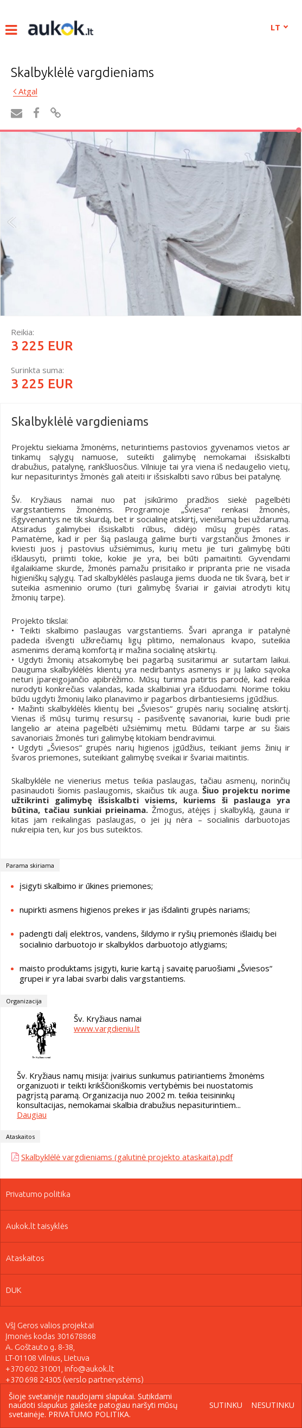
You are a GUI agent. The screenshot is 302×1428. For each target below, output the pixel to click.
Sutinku (225, 1405)
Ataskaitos (25, 1258)
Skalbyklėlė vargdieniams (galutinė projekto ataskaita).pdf (127, 1156)
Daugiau (32, 1114)
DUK (14, 1290)
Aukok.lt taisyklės (37, 1226)
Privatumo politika (38, 1194)
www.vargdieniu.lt (107, 1028)
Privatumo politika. (89, 1414)
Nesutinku (272, 1405)
